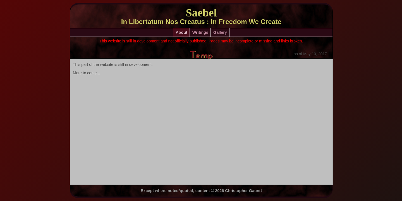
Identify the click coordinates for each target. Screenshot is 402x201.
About (181, 32)
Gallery (220, 32)
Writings (200, 32)
